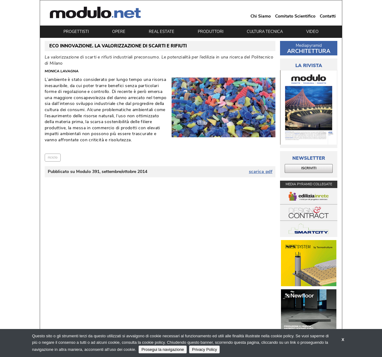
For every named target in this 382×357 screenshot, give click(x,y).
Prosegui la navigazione (162, 349)
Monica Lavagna (62, 71)
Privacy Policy (204, 349)
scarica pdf (261, 171)
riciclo (53, 157)
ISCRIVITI (308, 168)
